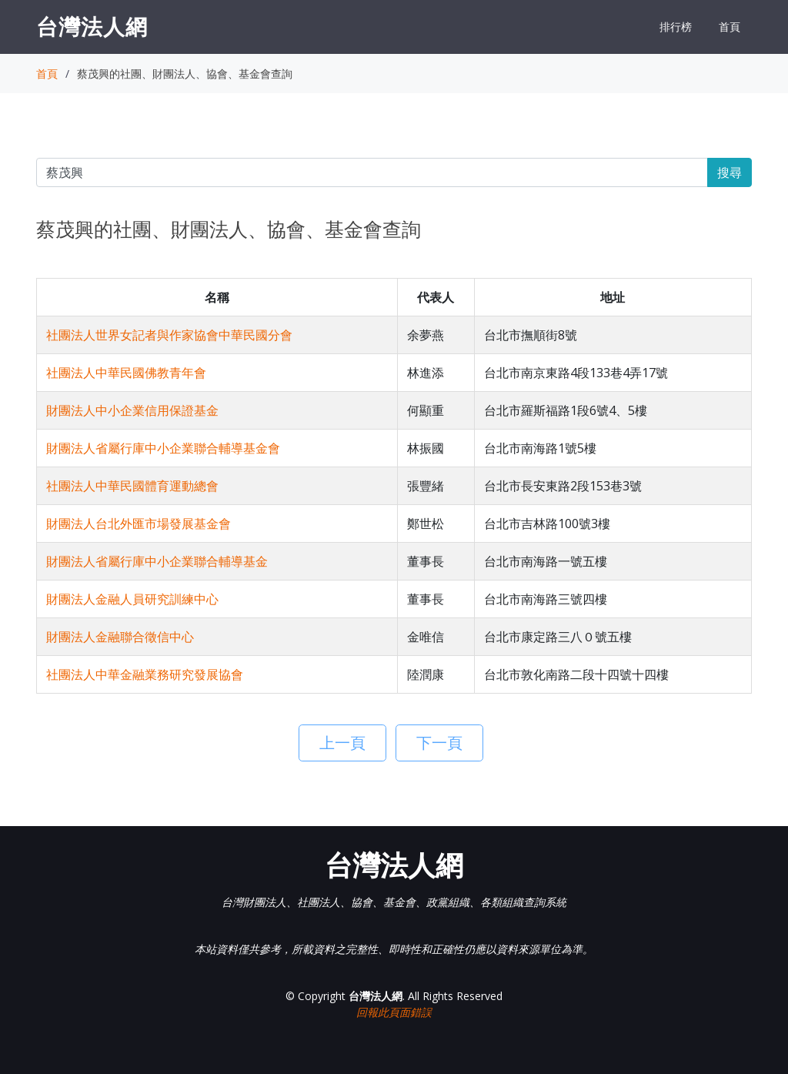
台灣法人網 (92, 26)
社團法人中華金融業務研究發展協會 (144, 674)
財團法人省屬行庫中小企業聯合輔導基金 (157, 561)
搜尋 (729, 172)
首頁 (729, 26)
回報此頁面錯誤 (394, 1012)
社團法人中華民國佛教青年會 (126, 372)
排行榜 (675, 26)
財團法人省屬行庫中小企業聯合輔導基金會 (163, 448)
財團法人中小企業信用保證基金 (132, 410)
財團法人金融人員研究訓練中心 (132, 599)
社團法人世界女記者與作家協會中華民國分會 (169, 334)
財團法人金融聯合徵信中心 (120, 636)
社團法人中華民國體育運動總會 (132, 485)
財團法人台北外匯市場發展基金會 (138, 523)
